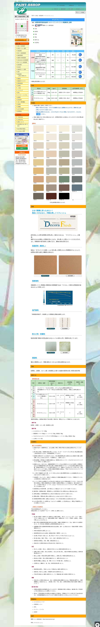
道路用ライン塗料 (21, 69)
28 (25, 30)
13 (23, 26)
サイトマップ (81, 5)
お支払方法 (20, 119)
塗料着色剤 (20, 83)
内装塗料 (19, 50)
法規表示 (71, 9)
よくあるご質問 (21, 131)
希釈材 (19, 78)
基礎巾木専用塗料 (21, 57)
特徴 (36, 34)
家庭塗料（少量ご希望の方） (22, 75)
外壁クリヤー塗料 (21, 48)
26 (21, 30)
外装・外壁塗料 (21, 46)
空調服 (19, 106)
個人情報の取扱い (21, 128)
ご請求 (38, 114)
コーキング (20, 90)
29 (27, 30)
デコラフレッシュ (38, 622)
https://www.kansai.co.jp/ (48, 619)
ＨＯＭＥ (56, 9)
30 (16, 32)
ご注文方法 (63, 9)
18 (20, 28)
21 (25, 28)
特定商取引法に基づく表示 (22, 125)
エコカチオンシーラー (39, 602)
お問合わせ (71, 5)
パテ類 (19, 88)
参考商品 (19, 111)
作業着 (19, 104)
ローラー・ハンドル (22, 95)
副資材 (19, 97)
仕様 (36, 28)
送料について (20, 122)
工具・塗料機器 (21, 102)
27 (23, 30)
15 (27, 26)
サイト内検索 (80, 12)
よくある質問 (78, 9)
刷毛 (18, 92)
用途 (36, 37)
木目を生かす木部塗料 (22, 60)
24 (18, 30)
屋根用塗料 (20, 55)
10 (18, 26)
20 (23, 28)
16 (16, 28)
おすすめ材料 (20, 109)
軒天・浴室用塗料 (21, 53)
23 (16, 30)
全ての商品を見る (19, 40)
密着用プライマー (21, 81)
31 (18, 32)
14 (25, 26)
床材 (18, 71)
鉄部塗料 (19, 64)
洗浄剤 (19, 85)
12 (21, 26)
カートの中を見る (61, 5)
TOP (33, 15)
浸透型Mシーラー (38, 604)
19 (21, 28)
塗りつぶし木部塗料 (22, 62)
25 (20, 30)
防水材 (19, 67)
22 (27, 28)
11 (20, 26)
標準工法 (37, 39)
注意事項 (37, 42)
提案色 (36, 31)
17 (18, 28)
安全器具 (19, 99)
